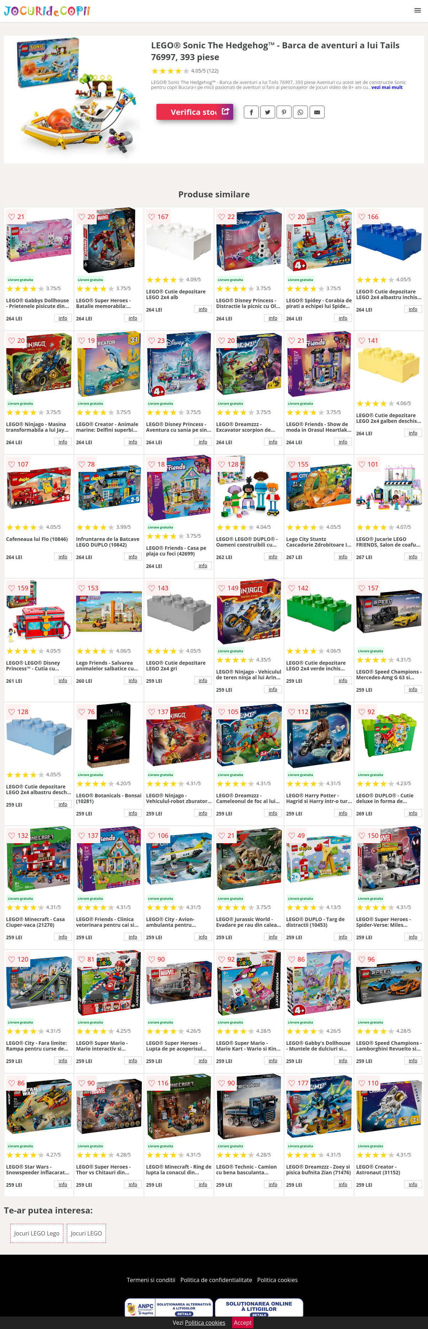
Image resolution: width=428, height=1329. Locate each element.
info (63, 318)
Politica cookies (277, 1280)
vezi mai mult (387, 87)
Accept (243, 1323)
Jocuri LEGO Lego (36, 1233)
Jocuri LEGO (86, 1233)
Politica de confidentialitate (216, 1280)
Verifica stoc (202, 112)
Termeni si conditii (151, 1280)
